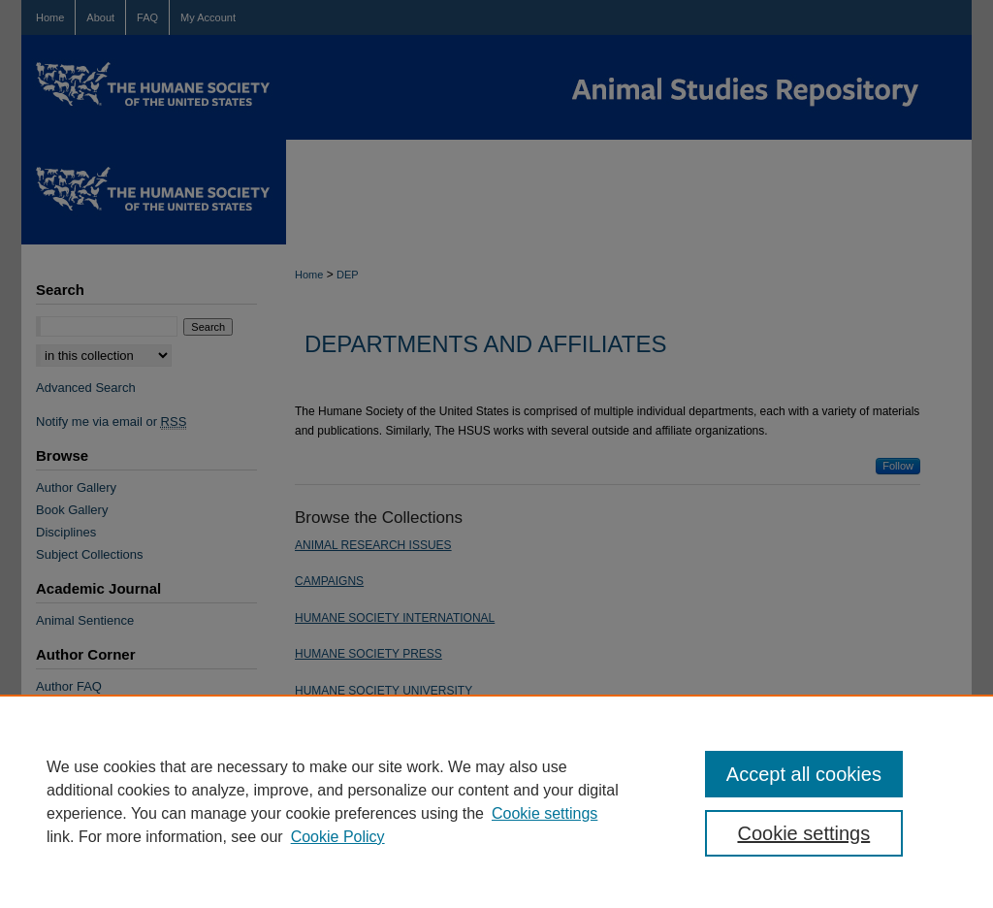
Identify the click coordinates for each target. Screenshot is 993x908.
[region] (496, 801)
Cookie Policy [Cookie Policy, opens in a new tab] (338, 836)
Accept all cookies (803, 774)
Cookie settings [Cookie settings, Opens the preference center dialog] (803, 833)
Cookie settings (544, 813)
